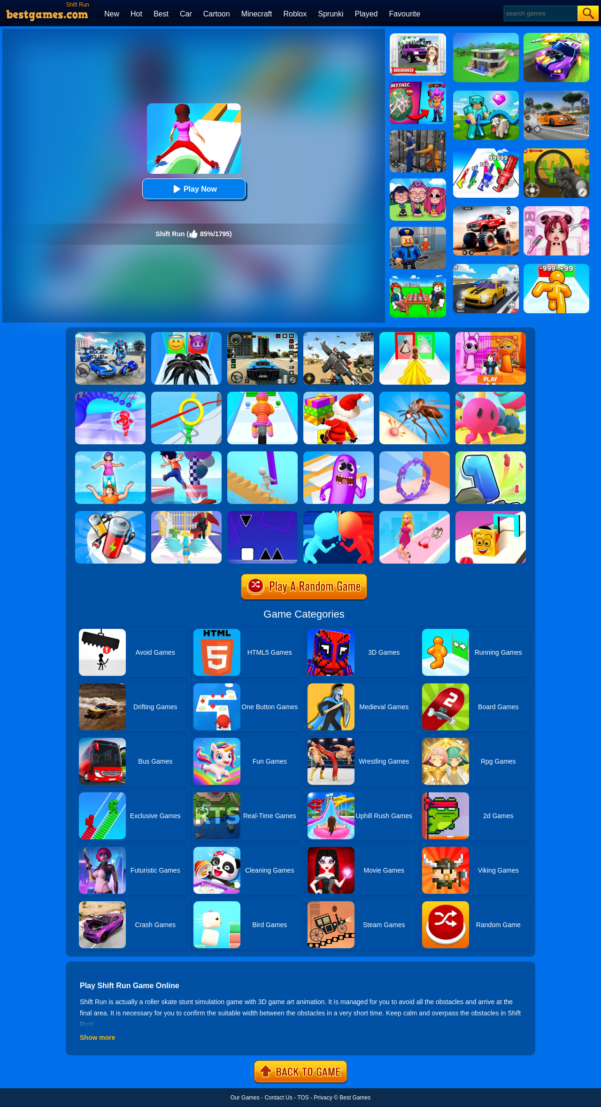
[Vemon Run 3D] (186, 335)
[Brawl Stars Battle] (418, 85)
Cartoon (216, 14)
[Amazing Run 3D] (110, 395)
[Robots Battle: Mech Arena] (110, 335)
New (111, 14)
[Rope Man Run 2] (262, 395)
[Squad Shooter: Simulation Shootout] (338, 335)
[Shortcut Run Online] (338, 395)
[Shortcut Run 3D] (186, 454)
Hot (136, 14)
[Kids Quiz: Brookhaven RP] (418, 36)
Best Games (354, 1097)
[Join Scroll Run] (414, 454)
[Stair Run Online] (262, 454)
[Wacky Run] (338, 454)
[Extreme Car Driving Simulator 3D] (262, 335)
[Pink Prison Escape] (490, 335)
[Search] (540, 13)
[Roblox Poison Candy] (418, 278)
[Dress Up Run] (414, 514)
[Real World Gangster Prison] (418, 133)
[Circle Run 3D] (186, 395)
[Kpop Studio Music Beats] (418, 181)
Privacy (323, 1097)
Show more (97, 1037)
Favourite (404, 14)
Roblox (295, 14)
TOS (302, 1097)
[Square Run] (262, 514)
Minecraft (256, 14)
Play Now (193, 189)
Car (186, 14)
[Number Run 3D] (490, 454)
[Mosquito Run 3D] (414, 395)
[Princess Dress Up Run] (414, 335)
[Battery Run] (110, 514)
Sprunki (330, 14)
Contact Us (278, 1097)
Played (366, 14)
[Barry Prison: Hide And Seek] (418, 230)
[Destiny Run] (186, 514)
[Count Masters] (338, 514)
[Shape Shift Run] (490, 514)
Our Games (245, 1097)
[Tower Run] (110, 454)
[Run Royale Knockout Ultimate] (490, 395)
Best (161, 14)
